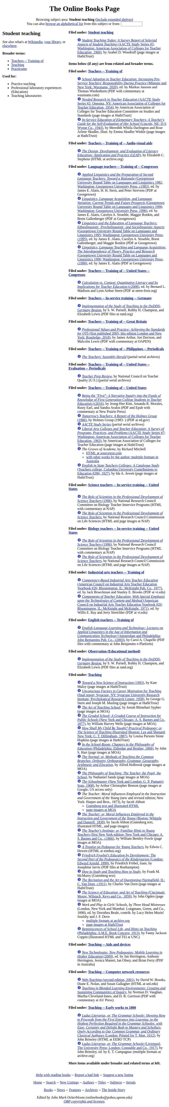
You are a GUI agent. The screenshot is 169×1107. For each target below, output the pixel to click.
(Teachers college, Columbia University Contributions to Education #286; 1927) (118, 469)
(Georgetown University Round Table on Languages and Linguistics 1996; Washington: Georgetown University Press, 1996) (120, 205)
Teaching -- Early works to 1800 (112, 1007)
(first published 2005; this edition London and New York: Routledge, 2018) (121, 333)
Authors (88, 1082)
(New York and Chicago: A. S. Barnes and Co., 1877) (121, 720)
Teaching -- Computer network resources (118, 972)
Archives (91, 1090)
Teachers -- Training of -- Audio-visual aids (120, 143)
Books (48, 1090)
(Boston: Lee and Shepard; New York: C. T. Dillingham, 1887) (121, 732)
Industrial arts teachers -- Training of (116, 572)
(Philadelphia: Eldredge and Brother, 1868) (115, 746)
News (61, 1090)
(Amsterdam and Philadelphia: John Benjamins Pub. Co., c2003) (120, 634)
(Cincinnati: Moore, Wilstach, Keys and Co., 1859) (121, 894)
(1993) (113, 683)
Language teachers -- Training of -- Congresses (123, 166)
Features (75, 1090)
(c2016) (119, 399)
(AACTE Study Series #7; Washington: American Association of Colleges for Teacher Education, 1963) (121, 435)
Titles (102, 1082)
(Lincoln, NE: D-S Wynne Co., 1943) (121, 124)
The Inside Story (113, 1090)
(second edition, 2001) (108, 980)
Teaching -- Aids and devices (109, 944)
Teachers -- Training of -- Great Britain (117, 321)
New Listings (69, 1082)
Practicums (19, 69)
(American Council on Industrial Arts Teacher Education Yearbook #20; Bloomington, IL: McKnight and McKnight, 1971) (121, 602)
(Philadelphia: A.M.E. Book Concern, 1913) (117, 931)
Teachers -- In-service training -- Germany (120, 298)
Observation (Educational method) (114, 651)
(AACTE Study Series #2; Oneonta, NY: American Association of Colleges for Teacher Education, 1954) (121, 103)
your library (52, 42)
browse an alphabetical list (64, 24)
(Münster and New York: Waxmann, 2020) (121, 83)
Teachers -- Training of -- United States (117, 388)
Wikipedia (35, 42)
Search (51, 1082)
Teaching (17, 65)
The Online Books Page (84, 9)
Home (37, 1082)
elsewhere (9, 46)
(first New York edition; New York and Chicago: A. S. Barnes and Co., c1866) (120, 834)
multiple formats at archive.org (108, 920)
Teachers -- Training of (27, 61)
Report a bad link (87, 1075)
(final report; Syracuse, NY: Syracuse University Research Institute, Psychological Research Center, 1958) (119, 695)
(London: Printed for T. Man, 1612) (121, 1025)
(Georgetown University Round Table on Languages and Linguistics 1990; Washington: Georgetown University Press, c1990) (121, 255)
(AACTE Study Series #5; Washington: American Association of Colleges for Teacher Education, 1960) (119, 46)
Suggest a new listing (118, 1075)
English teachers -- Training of (111, 620)
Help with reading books (53, 1075)
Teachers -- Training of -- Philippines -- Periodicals (126, 349)
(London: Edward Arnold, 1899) (120, 859)
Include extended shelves (114, 19)
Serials (131, 1082)
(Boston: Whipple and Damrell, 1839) (119, 818)
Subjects (116, 1082)
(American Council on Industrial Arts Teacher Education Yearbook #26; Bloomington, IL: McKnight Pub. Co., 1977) (119, 584)
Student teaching (100, 32)
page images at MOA (101, 810)
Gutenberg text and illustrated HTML (112, 806)
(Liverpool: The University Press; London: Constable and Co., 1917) (119, 1046)
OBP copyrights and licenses (84, 1101)
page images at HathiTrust (104, 924)
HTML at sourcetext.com (104, 453)
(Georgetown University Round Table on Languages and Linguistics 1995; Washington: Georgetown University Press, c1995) (120, 231)
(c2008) (117, 285)
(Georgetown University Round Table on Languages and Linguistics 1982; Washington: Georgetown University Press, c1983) (120, 180)
